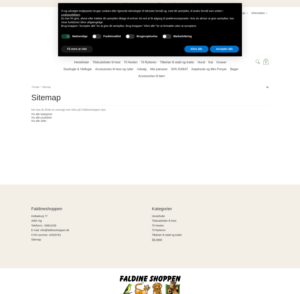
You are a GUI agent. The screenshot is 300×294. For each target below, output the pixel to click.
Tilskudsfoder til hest (164, 220)
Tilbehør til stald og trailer (167, 234)
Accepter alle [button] (224, 48)
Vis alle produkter (41, 117)
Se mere (157, 239)
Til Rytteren (159, 230)
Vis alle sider (38, 120)
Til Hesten (158, 225)
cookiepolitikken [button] (70, 14)
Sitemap (36, 239)
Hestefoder (158, 216)
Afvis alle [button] (196, 48)
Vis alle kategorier (41, 114)
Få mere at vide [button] (77, 48)
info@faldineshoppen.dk (54, 230)
